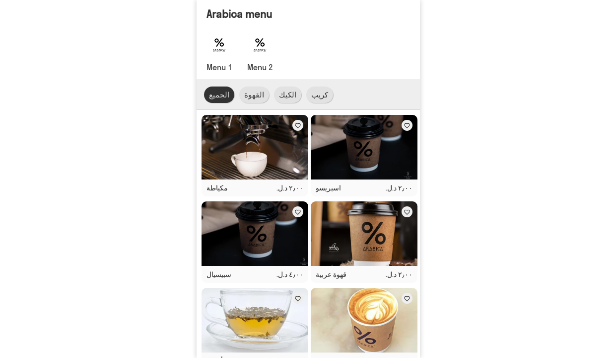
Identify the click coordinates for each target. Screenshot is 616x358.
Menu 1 (219, 67)
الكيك (287, 94)
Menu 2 (260, 67)
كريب (319, 94)
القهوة (254, 94)
